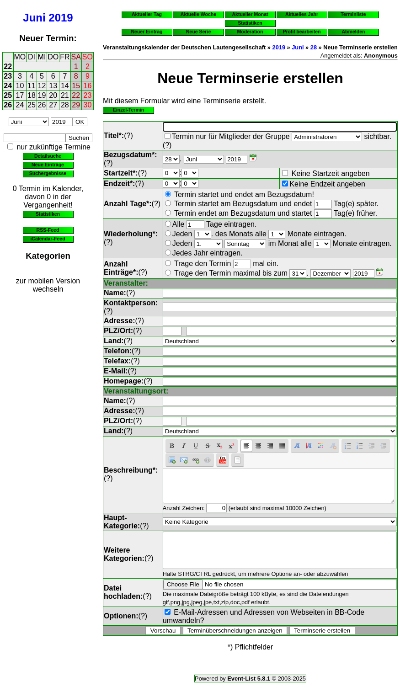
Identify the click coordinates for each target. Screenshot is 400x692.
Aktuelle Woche (198, 14)
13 (53, 86)
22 (8, 66)
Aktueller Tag (147, 14)
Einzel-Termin (128, 109)
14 (65, 86)
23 (8, 76)
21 (65, 95)
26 (8, 105)
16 (88, 86)
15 (76, 86)
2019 (60, 17)
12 (42, 86)
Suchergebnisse (47, 173)
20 (53, 95)
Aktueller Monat (250, 14)
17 (20, 95)
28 (65, 105)
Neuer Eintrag (146, 31)
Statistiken (48, 214)
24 (8, 86)
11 (31, 86)
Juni (34, 17)
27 (53, 105)
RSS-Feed (48, 230)
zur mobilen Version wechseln (48, 285)
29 (76, 105)
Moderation (250, 31)
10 (20, 86)
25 (8, 95)
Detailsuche (47, 156)
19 (42, 95)
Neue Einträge (48, 164)
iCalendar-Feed (47, 238)
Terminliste (353, 14)
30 (88, 105)
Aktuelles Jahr (301, 14)
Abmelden (353, 31)
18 (31, 95)
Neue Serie (198, 31)
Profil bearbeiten (301, 31)
